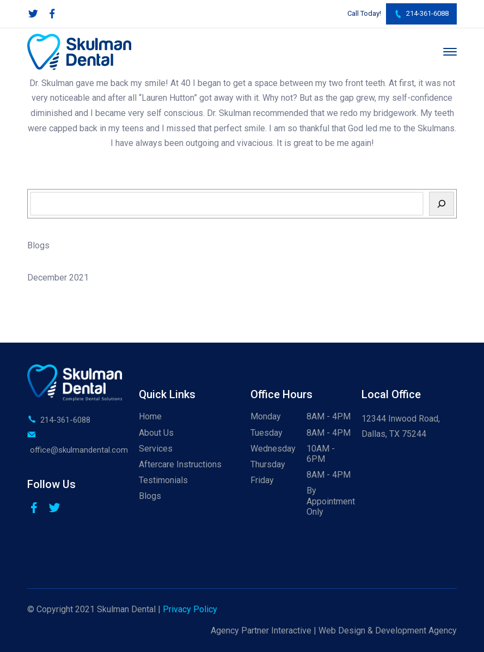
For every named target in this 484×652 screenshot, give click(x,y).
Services (156, 448)
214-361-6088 (421, 13)
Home (150, 416)
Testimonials (163, 480)
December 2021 (58, 277)
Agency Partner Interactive (261, 630)
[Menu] (450, 52)
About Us (156, 433)
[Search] (441, 204)
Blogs (38, 245)
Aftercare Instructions (180, 464)
